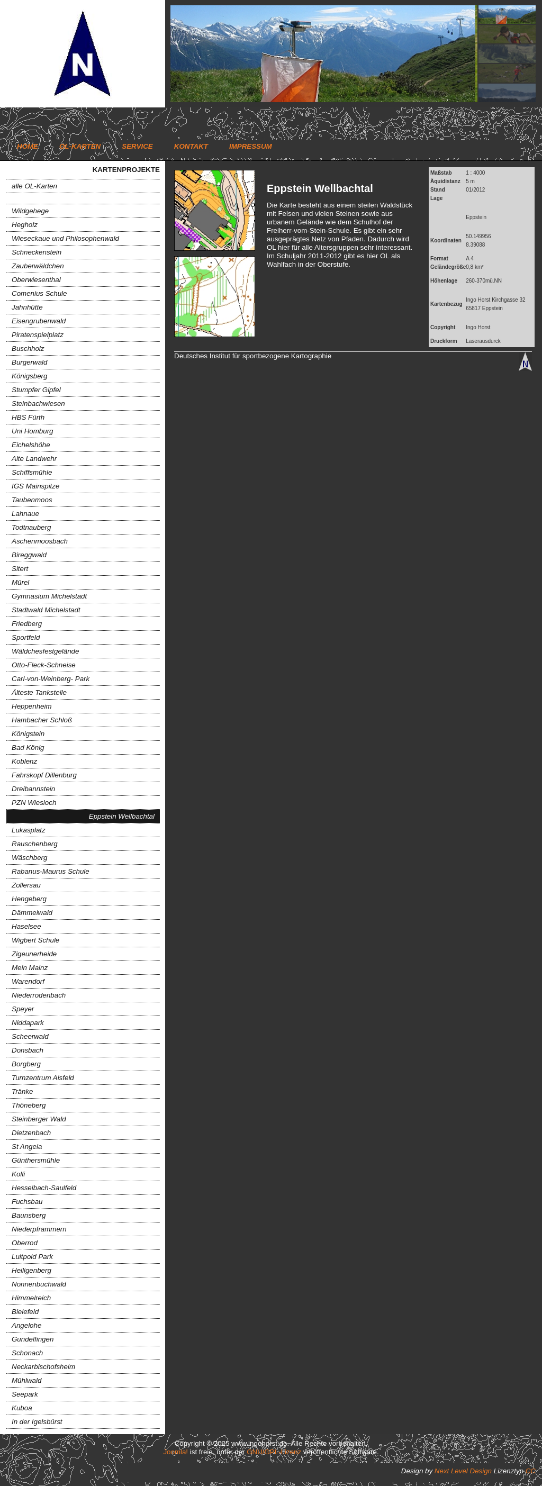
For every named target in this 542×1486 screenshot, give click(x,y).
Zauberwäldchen (38, 266)
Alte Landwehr (34, 459)
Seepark (25, 1394)
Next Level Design (463, 1471)
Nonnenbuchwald (39, 1284)
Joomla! (175, 1452)
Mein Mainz (30, 968)
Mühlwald (26, 1380)
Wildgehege (30, 211)
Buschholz (28, 348)
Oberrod (25, 1243)
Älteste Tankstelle (39, 692)
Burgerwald (29, 362)
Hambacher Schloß (42, 720)
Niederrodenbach (39, 995)
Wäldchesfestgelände (45, 651)
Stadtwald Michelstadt (46, 610)
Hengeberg (29, 899)
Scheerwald (30, 1036)
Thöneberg (29, 1105)
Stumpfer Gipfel (36, 390)
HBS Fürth (28, 417)
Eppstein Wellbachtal (122, 816)
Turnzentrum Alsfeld (43, 1078)
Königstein (28, 734)
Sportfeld (26, 637)
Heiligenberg (31, 1270)
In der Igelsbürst (37, 1422)
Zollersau (26, 885)
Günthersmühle (36, 1160)
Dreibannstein (33, 789)
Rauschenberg (35, 844)
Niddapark (28, 1023)
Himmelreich (31, 1298)
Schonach (27, 1353)
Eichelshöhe (31, 445)
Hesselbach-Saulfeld (44, 1188)
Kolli (18, 1174)
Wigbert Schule (35, 940)
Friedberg (27, 624)
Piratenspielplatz (38, 335)
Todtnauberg (31, 527)
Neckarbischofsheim (43, 1367)
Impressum (250, 146)
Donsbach (27, 1050)
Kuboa (22, 1408)
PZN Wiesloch (34, 803)
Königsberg (29, 376)
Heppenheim (32, 706)
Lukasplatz (29, 830)
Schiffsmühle (32, 472)
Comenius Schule (39, 293)
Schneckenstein (36, 252)
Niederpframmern (39, 1229)
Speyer (23, 1009)
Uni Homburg (32, 431)
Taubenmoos (32, 500)
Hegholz (25, 225)
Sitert (20, 569)
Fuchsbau (27, 1202)
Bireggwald (29, 555)
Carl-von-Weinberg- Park (50, 679)
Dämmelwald (32, 913)
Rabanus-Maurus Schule (50, 871)
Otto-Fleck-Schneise (44, 665)
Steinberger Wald (39, 1119)
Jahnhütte (27, 307)
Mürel (20, 582)
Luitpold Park (32, 1257)
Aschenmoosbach (40, 541)
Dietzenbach (31, 1133)
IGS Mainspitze (35, 486)
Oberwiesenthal (36, 280)
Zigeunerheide (34, 954)
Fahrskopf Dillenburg (44, 775)
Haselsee (26, 926)
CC (531, 1471)
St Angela (27, 1146)
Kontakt (191, 146)
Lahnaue (25, 514)
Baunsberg (29, 1215)
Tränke (22, 1091)
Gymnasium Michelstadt (49, 596)
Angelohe (26, 1325)
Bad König (28, 747)
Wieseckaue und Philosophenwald (65, 238)
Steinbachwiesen (38, 403)
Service (137, 146)
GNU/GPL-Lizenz (274, 1452)
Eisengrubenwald (39, 321)
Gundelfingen (32, 1339)
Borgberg (26, 1064)
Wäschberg (29, 858)
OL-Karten (80, 146)
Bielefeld (25, 1312)
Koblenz (24, 761)
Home (27, 146)
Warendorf (28, 981)
